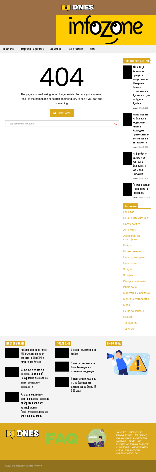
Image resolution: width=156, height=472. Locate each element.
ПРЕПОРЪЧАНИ (15, 343)
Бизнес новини (132, 251)
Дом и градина (75, 49)
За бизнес (55, 49)
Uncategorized (131, 224)
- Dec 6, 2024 (143, 108)
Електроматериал (134, 257)
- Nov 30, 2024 (144, 197)
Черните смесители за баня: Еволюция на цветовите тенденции (83, 367)
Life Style (128, 212)
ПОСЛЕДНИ (63, 343)
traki (135, 178)
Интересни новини (134, 281)
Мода (93, 49)
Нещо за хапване (134, 311)
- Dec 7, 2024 (143, 147)
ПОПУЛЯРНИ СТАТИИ (137, 61)
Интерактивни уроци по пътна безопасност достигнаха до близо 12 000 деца (83, 385)
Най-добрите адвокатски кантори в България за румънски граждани (139, 163)
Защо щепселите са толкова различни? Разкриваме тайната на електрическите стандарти (34, 378)
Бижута (127, 245)
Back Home (61, 113)
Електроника (131, 263)
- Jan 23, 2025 (143, 178)
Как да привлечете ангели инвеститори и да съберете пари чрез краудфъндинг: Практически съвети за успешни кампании (35, 405)
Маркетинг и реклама (32, 49)
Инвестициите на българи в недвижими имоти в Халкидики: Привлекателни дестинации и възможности (141, 128)
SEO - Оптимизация (135, 218)
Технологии (130, 322)
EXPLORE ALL (144, 61)
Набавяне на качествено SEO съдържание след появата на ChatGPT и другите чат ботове (33, 356)
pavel (135, 108)
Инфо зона (8, 49)
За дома (128, 269)
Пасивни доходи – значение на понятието (141, 189)
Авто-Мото (129, 229)
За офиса (129, 275)
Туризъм (128, 328)
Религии (128, 316)
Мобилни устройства (136, 299)
